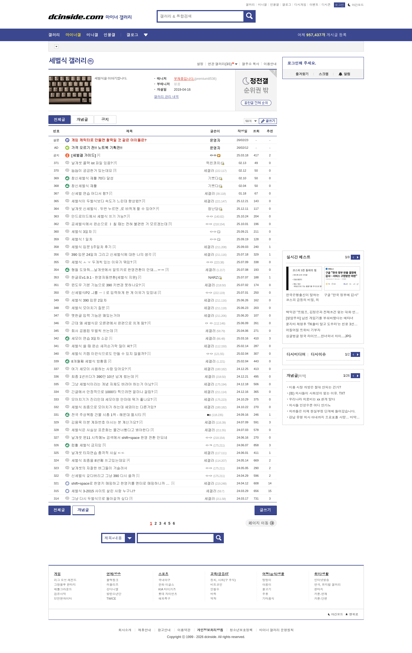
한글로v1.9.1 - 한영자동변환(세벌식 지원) (101, 277)
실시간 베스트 (299, 257)
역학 (213, 598)
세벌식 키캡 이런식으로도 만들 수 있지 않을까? (105, 354)
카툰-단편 (320, 598)
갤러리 (250, 4)
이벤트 (313, 4)
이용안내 (270, 64)
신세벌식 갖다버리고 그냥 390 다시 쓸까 (100, 476)
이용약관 (183, 630)
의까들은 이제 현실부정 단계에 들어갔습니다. (322, 411)
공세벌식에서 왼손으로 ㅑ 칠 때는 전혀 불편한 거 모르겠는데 (116, 224)
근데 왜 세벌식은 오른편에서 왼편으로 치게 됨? (105, 323)
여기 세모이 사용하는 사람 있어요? (96, 369)
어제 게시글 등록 (322, 35)
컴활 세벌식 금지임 (83, 445)
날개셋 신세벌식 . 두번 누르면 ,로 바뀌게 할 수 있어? (110, 209)
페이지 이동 (261, 523)
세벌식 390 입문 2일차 (86, 300)
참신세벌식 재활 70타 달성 (89, 178)
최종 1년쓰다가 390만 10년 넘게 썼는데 (99, 377)
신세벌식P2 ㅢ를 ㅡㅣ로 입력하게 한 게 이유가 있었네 (111, 293)
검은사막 (60, 594)
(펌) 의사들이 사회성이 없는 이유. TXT (317, 393)
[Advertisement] (23, 207)
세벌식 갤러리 (71, 60)
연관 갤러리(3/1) (222, 64)
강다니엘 (113, 589)
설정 (200, 64)
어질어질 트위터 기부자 (303, 330)
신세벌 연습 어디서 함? (86, 194)
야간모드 (356, 5)
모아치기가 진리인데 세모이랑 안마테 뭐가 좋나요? (108, 399)
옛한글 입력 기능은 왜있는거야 (92, 316)
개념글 (82, 119)
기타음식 (268, 598)
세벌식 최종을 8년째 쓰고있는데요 (95, 460)
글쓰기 (270, 121)
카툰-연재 (320, 594)
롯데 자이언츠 (168, 594)
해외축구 (165, 598)
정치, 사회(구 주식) (223, 580)
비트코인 (216, 584)
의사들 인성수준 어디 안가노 (310, 405)
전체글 (59, 119)
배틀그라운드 (63, 589)
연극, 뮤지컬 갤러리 (327, 584)
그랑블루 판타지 (65, 584)
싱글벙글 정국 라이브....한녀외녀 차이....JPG (318, 336)
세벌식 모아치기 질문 (85, 308)
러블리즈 (113, 584)
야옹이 (266, 584)
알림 (344, 74)
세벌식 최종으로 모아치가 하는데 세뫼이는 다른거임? (110, 407)
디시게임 (300, 4)
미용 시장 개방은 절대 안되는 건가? (315, 387)
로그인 (339, 5)
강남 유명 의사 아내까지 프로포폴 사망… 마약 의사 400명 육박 (324, 417)
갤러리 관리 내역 (166, 97)
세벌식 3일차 (78, 232)
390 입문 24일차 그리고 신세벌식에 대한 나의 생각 (108, 255)
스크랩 (324, 74)
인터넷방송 (321, 580)
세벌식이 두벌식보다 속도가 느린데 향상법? (103, 201)
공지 (105, 119)
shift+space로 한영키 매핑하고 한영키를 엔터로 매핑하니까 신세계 (117, 483)
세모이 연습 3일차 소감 (86, 338)
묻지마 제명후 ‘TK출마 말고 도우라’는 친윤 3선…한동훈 (323, 324)
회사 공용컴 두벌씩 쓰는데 (89, 331)
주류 (265, 594)
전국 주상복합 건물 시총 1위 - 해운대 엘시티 (103, 415)
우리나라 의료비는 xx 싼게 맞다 (312, 399)
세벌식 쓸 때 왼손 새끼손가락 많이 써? (98, 346)
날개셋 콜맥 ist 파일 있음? (89, 163)
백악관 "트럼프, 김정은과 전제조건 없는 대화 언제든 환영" (323, 312)
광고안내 (164, 630)
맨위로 (352, 614)
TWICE (111, 598)
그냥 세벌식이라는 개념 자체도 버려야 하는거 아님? (109, 384)
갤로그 (286, 4)
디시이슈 (318, 354)
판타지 (318, 589)
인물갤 (274, 4)
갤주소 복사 (250, 64)
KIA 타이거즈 (167, 589)
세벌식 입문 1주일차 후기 (88, 247)
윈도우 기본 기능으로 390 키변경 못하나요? (103, 285)
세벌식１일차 (78, 239)
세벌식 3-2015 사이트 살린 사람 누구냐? (100, 491)
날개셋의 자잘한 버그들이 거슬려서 (96, 468)
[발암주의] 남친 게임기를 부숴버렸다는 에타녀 (320, 318)
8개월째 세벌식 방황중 (86, 361)
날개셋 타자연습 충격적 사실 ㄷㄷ (95, 453)
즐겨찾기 (302, 74)
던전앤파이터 (63, 598)
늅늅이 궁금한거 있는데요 (88, 171)
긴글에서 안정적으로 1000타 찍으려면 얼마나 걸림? (109, 392)
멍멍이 (266, 580)
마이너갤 (73, 35)
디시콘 (326, 4)
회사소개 (124, 630)
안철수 (214, 589)
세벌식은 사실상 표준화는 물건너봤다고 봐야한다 (107, 430)
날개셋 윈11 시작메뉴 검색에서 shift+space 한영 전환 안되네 (116, 438)
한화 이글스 (166, 584)
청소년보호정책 (241, 630)
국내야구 (165, 580)
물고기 (266, 589)
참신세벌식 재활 (81, 186)
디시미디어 (296, 354)
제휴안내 (144, 630)
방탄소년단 (114, 594)
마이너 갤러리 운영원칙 (276, 630)
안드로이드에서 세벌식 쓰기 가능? (95, 216)
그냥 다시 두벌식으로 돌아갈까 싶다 (96, 499)
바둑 (213, 594)
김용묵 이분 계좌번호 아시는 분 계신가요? (101, 422)
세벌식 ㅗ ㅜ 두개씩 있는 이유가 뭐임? (98, 262)
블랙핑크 (113, 580)
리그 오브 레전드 (65, 580)
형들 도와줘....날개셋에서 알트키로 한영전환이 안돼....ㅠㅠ (114, 270)
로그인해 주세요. (301, 63)
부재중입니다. (184, 79)
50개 (251, 121)
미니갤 (262, 4)
